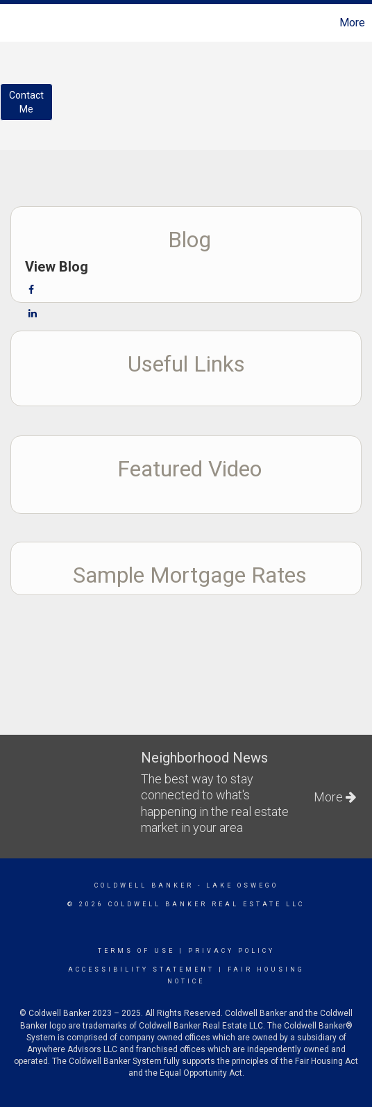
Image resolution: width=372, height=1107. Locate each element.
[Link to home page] (12, 23)
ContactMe (26, 102)
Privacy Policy (231, 950)
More (352, 22)
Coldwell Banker (144, 885)
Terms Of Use (136, 950)
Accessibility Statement (141, 969)
